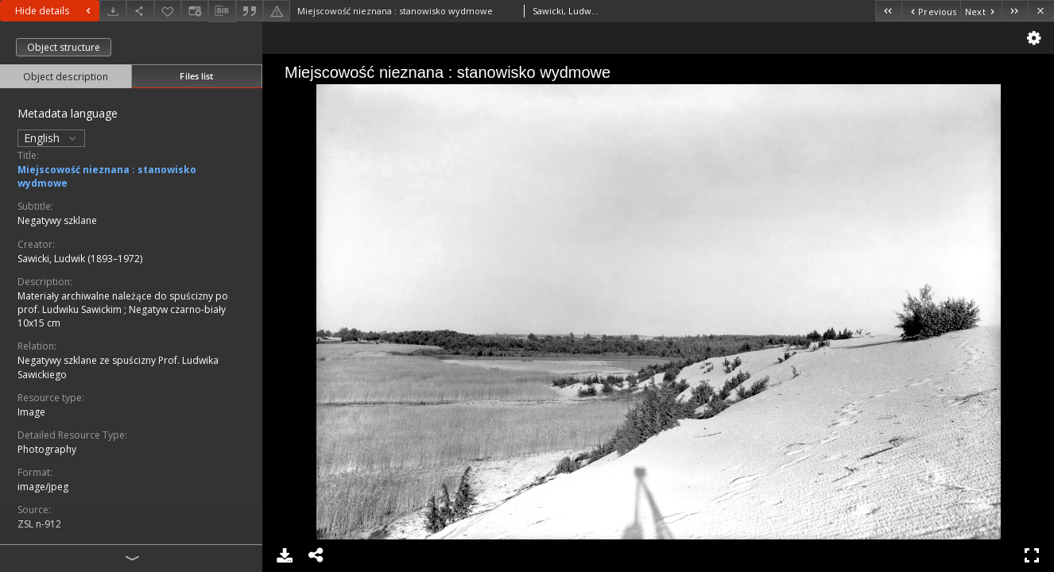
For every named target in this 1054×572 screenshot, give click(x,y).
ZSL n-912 (39, 524)
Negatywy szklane (57, 220)
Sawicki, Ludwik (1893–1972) (79, 258)
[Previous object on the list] (930, 10)
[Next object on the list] (981, 10)
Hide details (55, 10)
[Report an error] (276, 10)
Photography (46, 449)
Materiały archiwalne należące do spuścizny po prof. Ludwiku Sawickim (122, 302)
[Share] (139, 10)
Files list (196, 76)
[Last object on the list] (1015, 10)
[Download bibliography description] (221, 11)
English (51, 137)
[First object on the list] (888, 10)
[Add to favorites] (167, 10)
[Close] (1041, 10)
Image (31, 412)
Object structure (63, 47)
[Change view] (194, 10)
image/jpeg (42, 486)
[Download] (112, 10)
